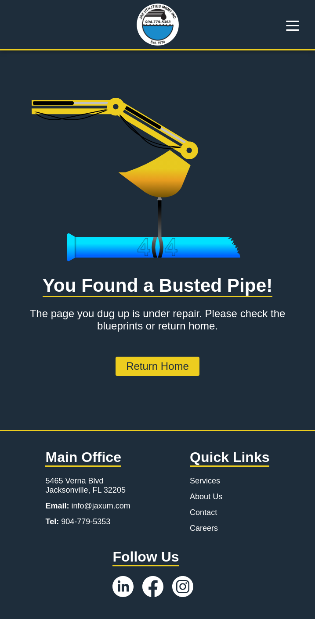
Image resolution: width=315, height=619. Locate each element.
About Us (206, 496)
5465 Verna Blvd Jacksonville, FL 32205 (85, 485)
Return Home (157, 366)
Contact (203, 512)
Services (205, 480)
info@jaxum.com (87, 505)
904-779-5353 (77, 521)
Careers (204, 528)
